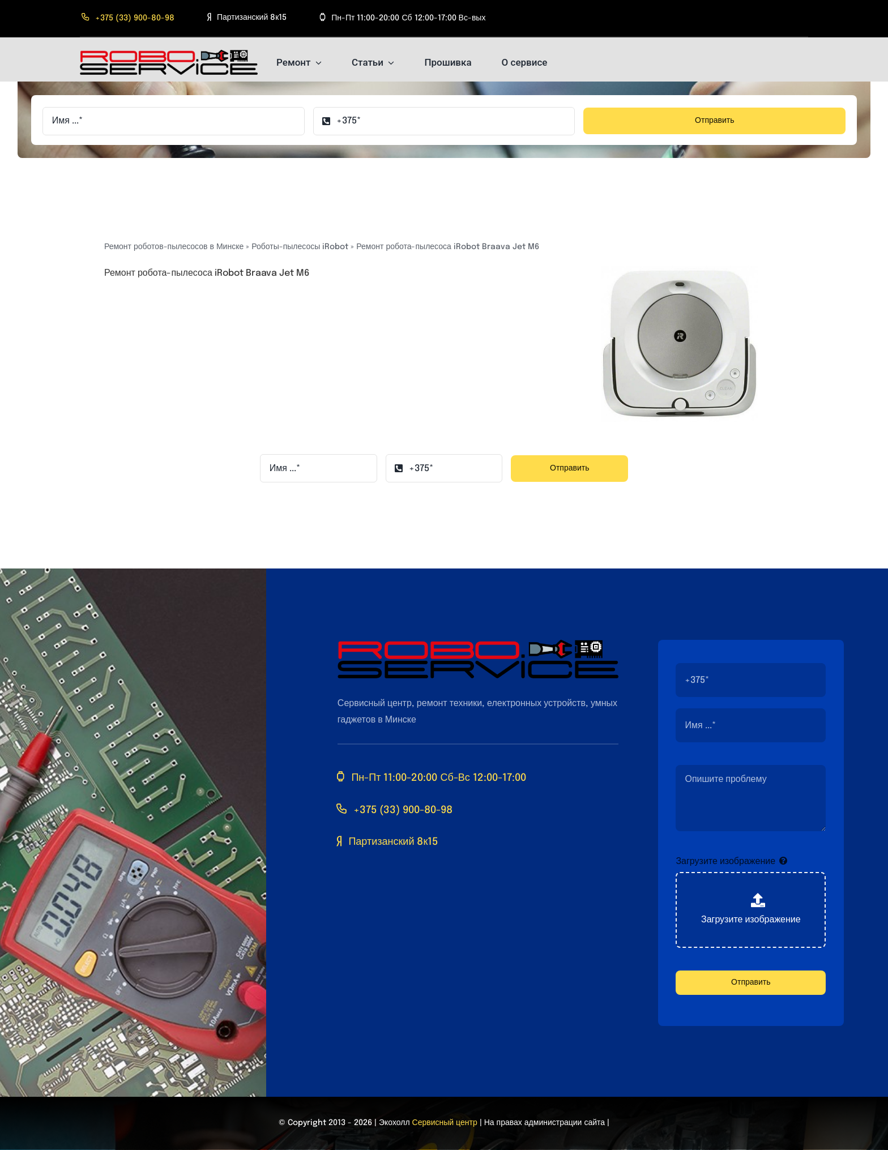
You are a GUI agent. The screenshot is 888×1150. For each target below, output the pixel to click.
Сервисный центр (444, 1123)
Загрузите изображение (725, 861)
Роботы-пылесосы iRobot (299, 247)
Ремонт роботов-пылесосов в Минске (174, 247)
